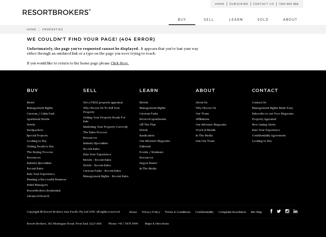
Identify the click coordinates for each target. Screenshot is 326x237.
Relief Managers (37, 184)
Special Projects (37, 135)
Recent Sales (35, 168)
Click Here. (120, 63)
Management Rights (40, 108)
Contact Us (263, 3)
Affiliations (202, 119)
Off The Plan (147, 124)
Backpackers (35, 130)
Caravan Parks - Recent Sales (102, 170)
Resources (34, 157)
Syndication (146, 135)
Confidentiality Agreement (269, 135)
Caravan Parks (148, 113)
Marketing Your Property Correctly (105, 126)
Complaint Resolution (232, 212)
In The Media (147, 168)
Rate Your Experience (41, 174)
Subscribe (238, 3)
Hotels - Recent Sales (97, 165)
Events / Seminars (151, 152)
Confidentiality (204, 212)
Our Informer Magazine (154, 141)
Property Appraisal (264, 119)
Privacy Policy (151, 212)
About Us (201, 102)
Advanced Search (38, 196)
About (290, 20)
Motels (143, 102)
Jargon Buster (148, 163)
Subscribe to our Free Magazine (273, 113)
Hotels (31, 124)
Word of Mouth (205, 130)
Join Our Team (205, 141)
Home (220, 3)
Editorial (145, 146)
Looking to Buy (37, 141)
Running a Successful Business (46, 179)
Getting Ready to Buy (40, 146)
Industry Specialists (39, 163)
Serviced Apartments (152, 119)
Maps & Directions (157, 223)
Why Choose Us (206, 108)
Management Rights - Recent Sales (105, 176)
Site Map (257, 212)
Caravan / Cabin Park (40, 113)
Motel (30, 102)
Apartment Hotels (38, 119)
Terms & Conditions (178, 212)
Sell (209, 20)
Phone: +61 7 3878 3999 (123, 223)
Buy (182, 20)
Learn (236, 20)
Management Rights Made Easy (272, 108)
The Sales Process (95, 132)
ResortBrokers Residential (43, 190)
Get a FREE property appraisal (103, 102)
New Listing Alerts (264, 124)
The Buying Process (40, 152)
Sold (263, 20)
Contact (265, 90)
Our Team (202, 113)
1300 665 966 (289, 3)
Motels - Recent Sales (97, 159)
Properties (52, 29)
